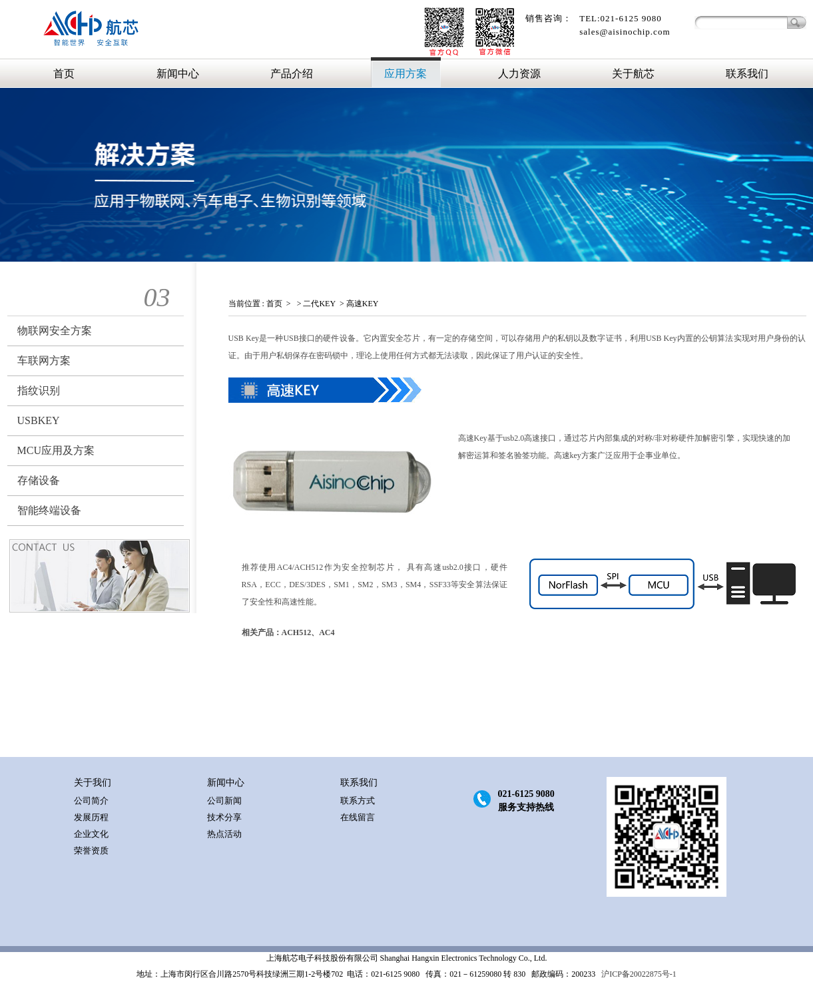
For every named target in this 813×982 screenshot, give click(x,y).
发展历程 (91, 817)
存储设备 (38, 480)
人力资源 (519, 73)
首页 (64, 73)
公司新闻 (224, 801)
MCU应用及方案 (56, 450)
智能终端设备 (49, 510)
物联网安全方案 (54, 330)
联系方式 (357, 801)
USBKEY (38, 420)
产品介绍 (291, 73)
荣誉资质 (91, 851)
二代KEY (319, 303)
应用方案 (405, 73)
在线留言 (357, 817)
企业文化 (91, 834)
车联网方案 (44, 360)
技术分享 (224, 817)
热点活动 (224, 834)
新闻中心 (177, 73)
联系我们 (747, 73)
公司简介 (91, 801)
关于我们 (92, 783)
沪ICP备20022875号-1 (638, 974)
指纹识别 (38, 390)
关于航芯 (633, 73)
